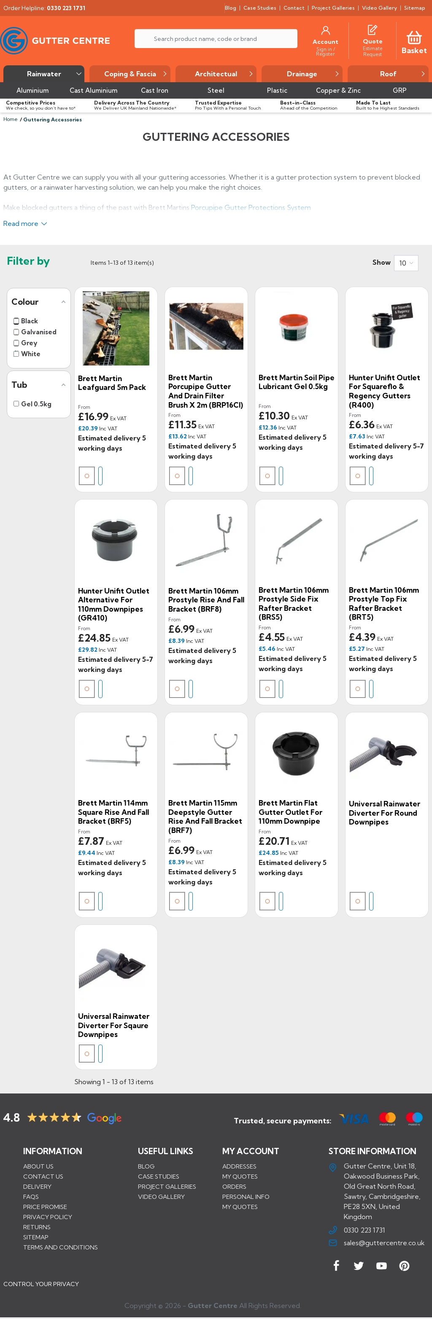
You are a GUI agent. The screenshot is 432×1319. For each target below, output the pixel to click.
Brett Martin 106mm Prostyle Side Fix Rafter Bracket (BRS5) (294, 604)
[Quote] (373, 41)
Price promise (45, 1207)
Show (382, 262)
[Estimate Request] (372, 51)
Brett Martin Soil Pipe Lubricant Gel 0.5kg (297, 382)
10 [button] (403, 263)
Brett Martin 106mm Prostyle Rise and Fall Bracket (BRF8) (206, 599)
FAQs (31, 1197)
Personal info (246, 1197)
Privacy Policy (47, 1217)
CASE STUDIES (158, 1176)
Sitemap (36, 1237)
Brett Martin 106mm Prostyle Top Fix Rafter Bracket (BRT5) (384, 604)
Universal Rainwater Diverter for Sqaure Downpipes (113, 1025)
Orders (234, 1186)
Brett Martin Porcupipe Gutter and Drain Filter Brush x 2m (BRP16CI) (205, 391)
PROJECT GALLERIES (167, 1186)
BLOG (146, 1166)
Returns (37, 1227)
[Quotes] (372, 28)
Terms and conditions (60, 1247)
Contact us (43, 1176)
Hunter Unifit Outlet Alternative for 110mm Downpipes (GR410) (113, 604)
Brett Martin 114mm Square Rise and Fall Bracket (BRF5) (113, 811)
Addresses (239, 1166)
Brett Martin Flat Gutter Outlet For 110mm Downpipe (290, 811)
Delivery (37, 1186)
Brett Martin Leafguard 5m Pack (112, 383)
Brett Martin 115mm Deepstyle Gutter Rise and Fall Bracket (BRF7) (205, 816)
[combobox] (406, 263)
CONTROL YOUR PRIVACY (41, 1285)
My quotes (240, 1176)
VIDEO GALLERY (161, 1197)
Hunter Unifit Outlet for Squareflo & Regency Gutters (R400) (384, 391)
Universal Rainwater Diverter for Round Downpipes (384, 812)
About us (38, 1166)
